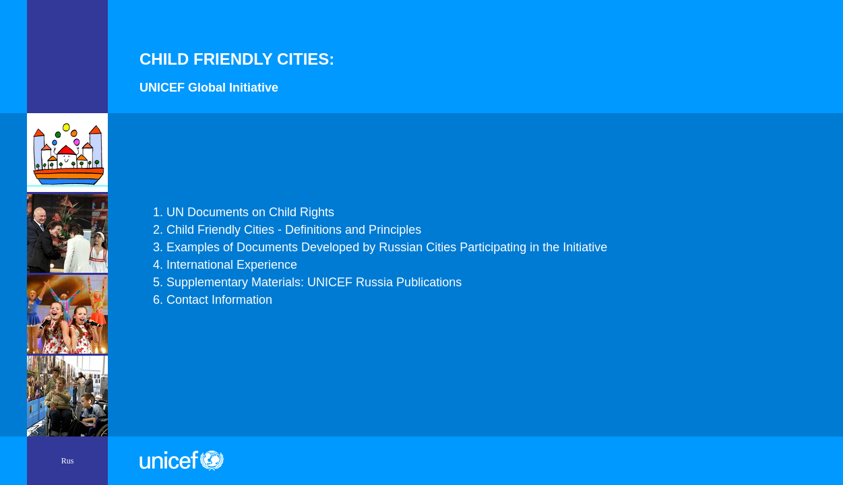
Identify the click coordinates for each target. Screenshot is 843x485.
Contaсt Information (219, 299)
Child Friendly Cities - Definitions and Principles (293, 229)
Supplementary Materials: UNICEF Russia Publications (314, 282)
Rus (67, 460)
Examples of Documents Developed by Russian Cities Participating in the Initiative (386, 247)
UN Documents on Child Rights (250, 212)
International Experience (231, 264)
